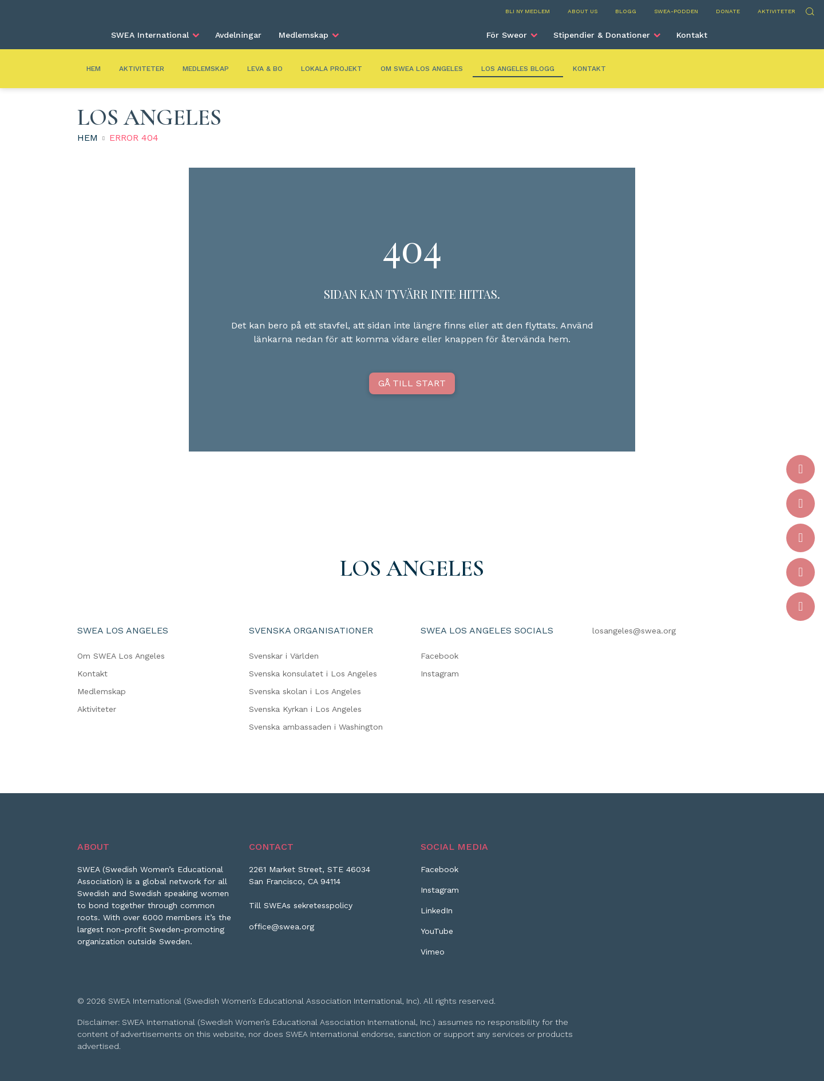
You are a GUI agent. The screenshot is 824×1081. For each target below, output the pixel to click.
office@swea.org (281, 926)
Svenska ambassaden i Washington (316, 726)
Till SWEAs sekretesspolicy (300, 905)
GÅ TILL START (412, 383)
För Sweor (506, 34)
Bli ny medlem (527, 11)
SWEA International (150, 34)
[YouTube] (437, 935)
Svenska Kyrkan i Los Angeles (305, 709)
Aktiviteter (776, 11)
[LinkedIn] (437, 915)
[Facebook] (439, 874)
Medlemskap (303, 34)
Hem (93, 69)
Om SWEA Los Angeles (422, 69)
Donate (728, 11)
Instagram (440, 673)
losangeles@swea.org (634, 630)
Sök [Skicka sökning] (809, 10)
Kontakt (691, 34)
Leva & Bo (265, 69)
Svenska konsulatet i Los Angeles (313, 673)
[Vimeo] (433, 956)
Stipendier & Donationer (601, 34)
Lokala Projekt (331, 69)
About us (582, 11)
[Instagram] (440, 894)
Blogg (625, 11)
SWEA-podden (676, 11)
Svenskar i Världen (284, 655)
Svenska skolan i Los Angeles (305, 691)
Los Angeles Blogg (517, 69)
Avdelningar (238, 34)
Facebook (439, 655)
